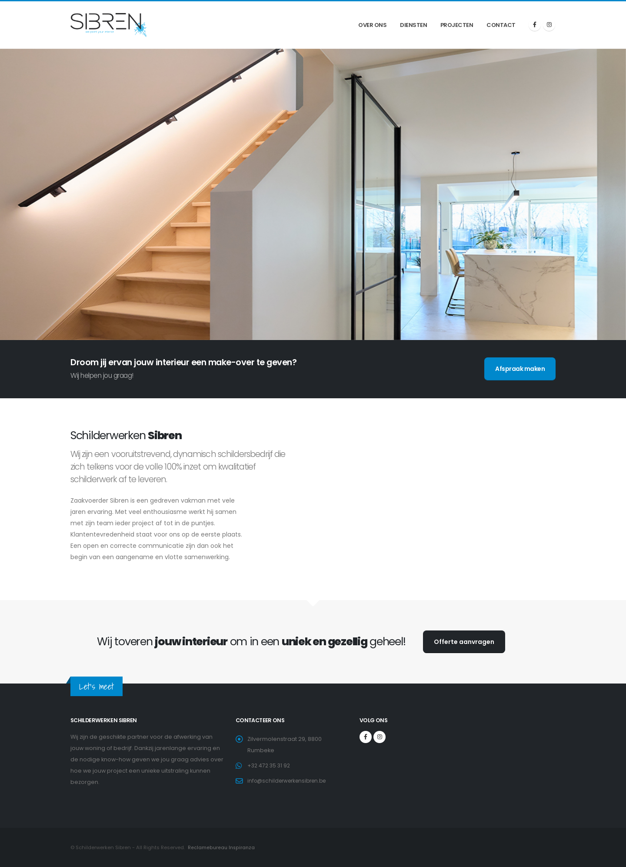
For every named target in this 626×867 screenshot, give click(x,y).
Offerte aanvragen (464, 641)
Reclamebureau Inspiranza (221, 847)
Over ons (372, 25)
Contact (501, 25)
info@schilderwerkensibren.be (290, 780)
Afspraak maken (520, 368)
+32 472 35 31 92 (270, 765)
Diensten (413, 25)
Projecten (456, 25)
